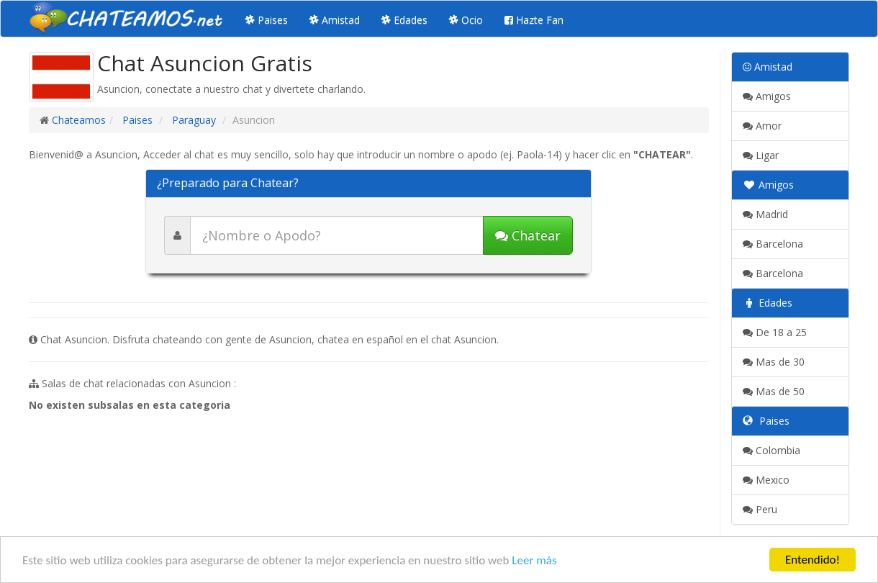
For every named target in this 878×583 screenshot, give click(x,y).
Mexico (766, 480)
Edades (404, 20)
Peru (760, 509)
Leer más (534, 560)
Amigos (767, 96)
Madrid (765, 214)
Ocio (466, 20)
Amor (762, 125)
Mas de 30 (774, 362)
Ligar (761, 155)
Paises (266, 20)
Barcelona (773, 243)
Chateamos (79, 120)
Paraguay (192, 120)
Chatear (528, 235)
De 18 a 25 (775, 332)
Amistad (334, 20)
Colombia (771, 450)
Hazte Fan (534, 20)
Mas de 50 (774, 391)
